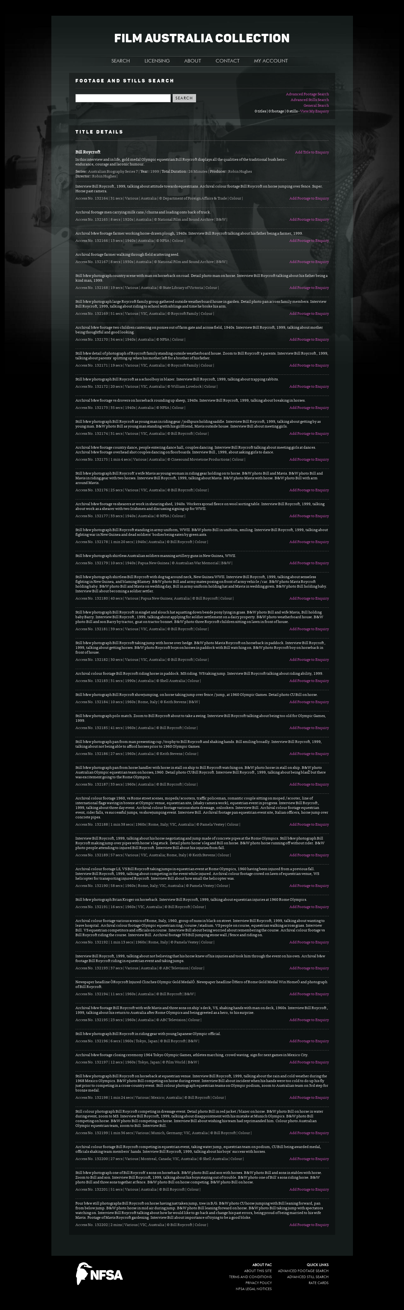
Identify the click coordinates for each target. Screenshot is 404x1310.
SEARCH (120, 61)
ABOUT (192, 61)
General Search (316, 106)
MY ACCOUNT (271, 61)
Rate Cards (319, 1283)
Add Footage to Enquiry (309, 198)
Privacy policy (259, 1283)
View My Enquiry (314, 111)
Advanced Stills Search (310, 100)
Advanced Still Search (308, 1277)
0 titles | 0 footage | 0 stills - (277, 111)
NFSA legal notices (254, 1289)
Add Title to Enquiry (312, 152)
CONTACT (228, 61)
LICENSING (157, 61)
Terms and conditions (250, 1277)
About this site (258, 1271)
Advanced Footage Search (307, 94)
